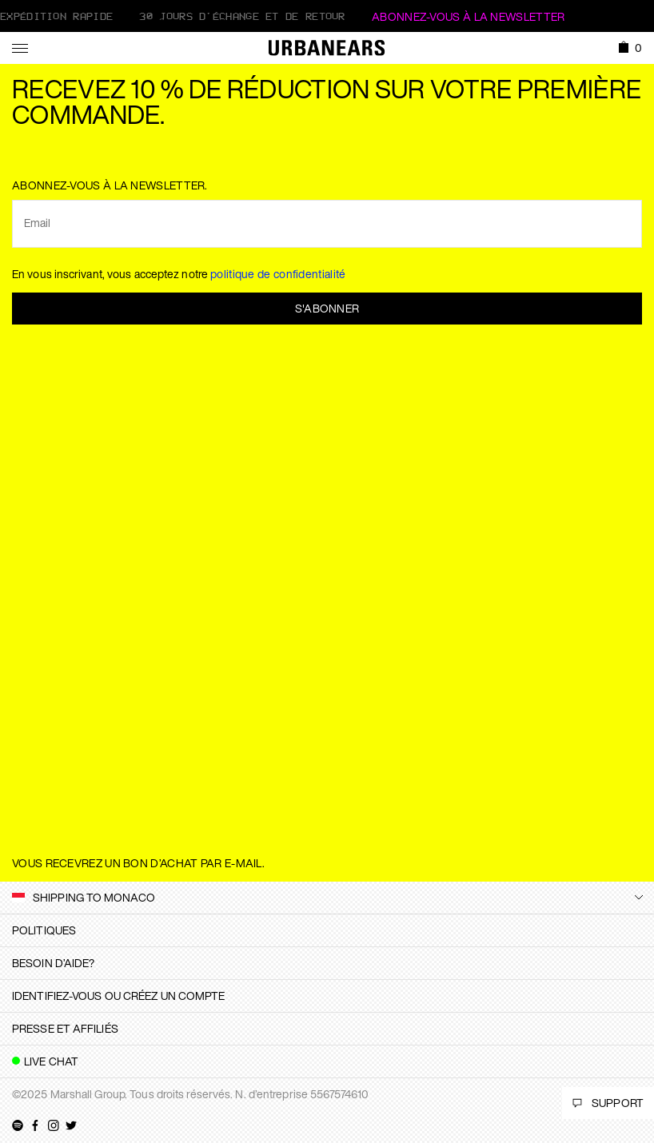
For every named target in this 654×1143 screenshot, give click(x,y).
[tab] (327, 930)
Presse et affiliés (65, 1028)
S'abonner (327, 308)
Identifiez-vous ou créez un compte (118, 995)
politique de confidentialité (277, 273)
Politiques (44, 930)
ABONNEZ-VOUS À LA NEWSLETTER (468, 16)
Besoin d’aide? (53, 962)
